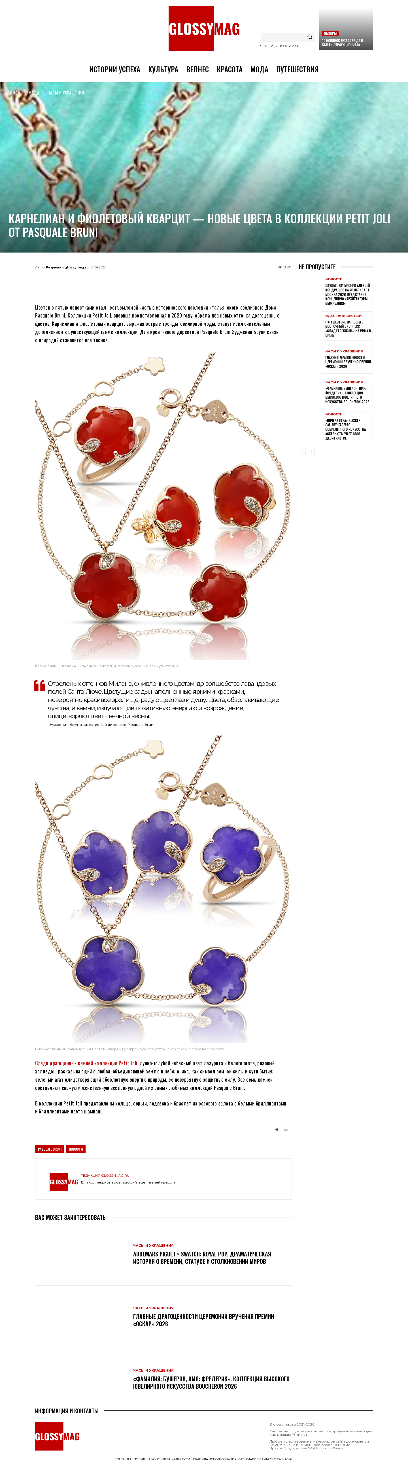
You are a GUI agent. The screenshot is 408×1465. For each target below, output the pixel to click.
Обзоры (330, 33)
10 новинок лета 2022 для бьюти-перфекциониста (342, 42)
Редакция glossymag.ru (67, 267)
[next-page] (311, 451)
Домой (13, 93)
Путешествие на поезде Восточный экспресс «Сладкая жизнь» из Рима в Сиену (348, 329)
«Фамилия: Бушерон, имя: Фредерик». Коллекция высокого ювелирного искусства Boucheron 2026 (211, 1382)
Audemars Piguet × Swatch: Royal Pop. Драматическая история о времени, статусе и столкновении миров (202, 1258)
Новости (76, 1149)
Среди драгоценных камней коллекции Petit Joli (86, 1063)
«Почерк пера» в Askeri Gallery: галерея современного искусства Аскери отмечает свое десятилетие (345, 429)
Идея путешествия (344, 316)
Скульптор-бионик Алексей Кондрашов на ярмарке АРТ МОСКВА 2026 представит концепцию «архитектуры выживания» (347, 294)
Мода (34, 93)
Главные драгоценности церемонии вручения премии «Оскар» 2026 (203, 1320)
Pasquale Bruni (49, 1149)
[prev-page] (302, 451)
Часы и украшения (66, 93)
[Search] (309, 37)
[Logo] (204, 28)
